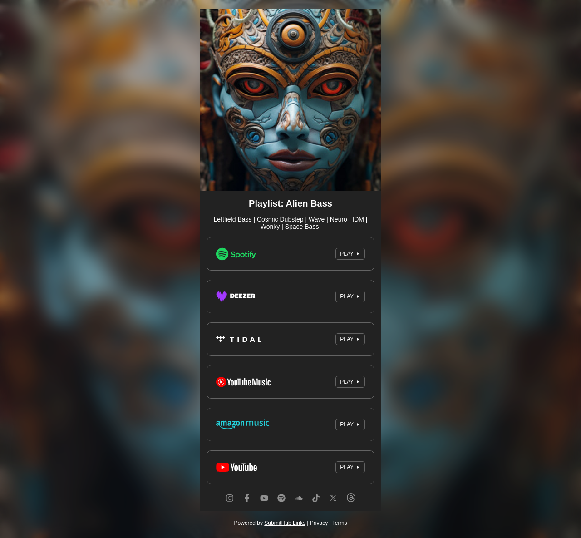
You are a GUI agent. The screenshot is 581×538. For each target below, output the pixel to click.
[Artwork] (290, 100)
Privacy (319, 523)
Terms (339, 523)
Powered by (269, 523)
